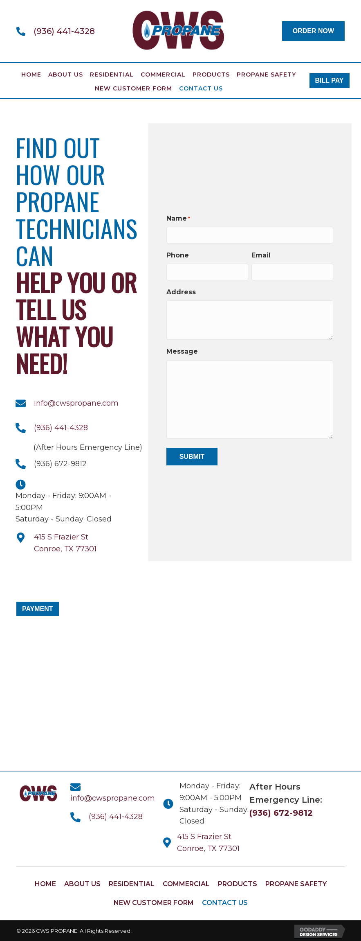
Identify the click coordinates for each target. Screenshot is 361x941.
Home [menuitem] (31, 74)
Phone (177, 255)
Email (261, 255)
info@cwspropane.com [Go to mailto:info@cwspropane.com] (76, 403)
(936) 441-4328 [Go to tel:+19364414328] (64, 31)
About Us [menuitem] (65, 74)
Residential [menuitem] (112, 74)
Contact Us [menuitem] (201, 88)
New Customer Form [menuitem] (133, 88)
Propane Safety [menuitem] (266, 74)
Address (181, 292)
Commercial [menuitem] (163, 74)
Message (182, 351)
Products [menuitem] (211, 74)
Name (178, 219)
